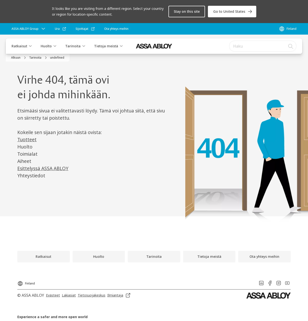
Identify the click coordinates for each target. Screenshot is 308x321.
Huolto (46, 46)
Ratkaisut (19, 46)
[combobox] (262, 46)
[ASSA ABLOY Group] (29, 29)
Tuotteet (27, 139)
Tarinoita (73, 46)
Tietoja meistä (106, 46)
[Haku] (290, 46)
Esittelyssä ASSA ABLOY (42, 168)
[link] (232, 11)
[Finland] (287, 29)
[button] (186, 11)
